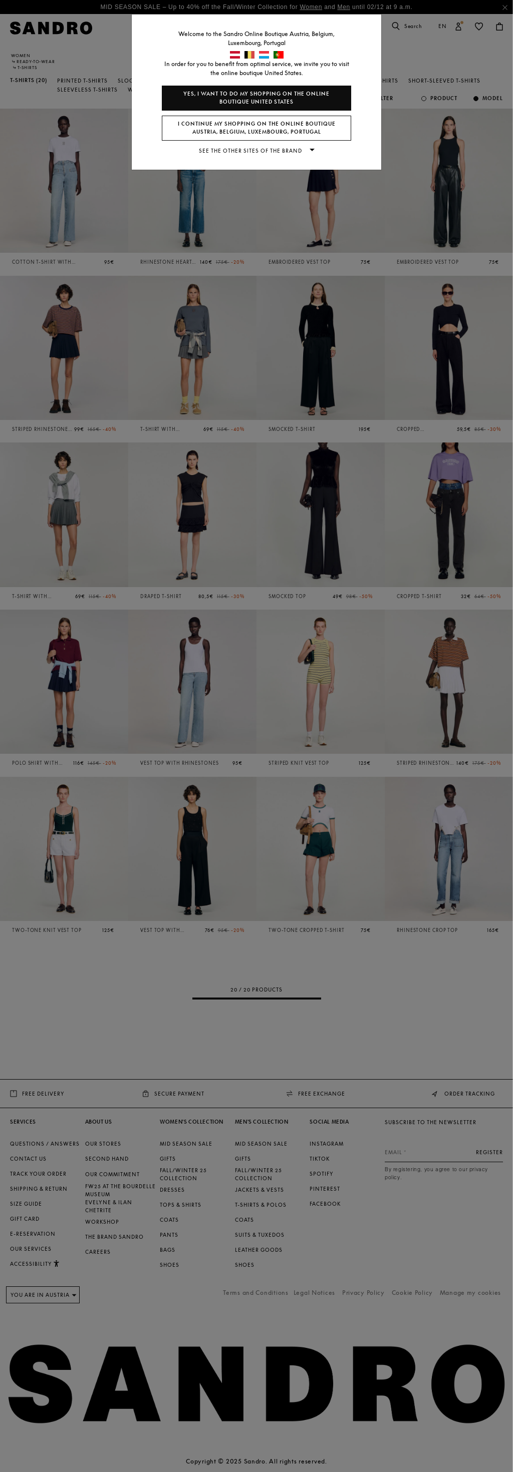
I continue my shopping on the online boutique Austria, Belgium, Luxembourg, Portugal (257, 128)
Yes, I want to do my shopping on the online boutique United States (256, 98)
